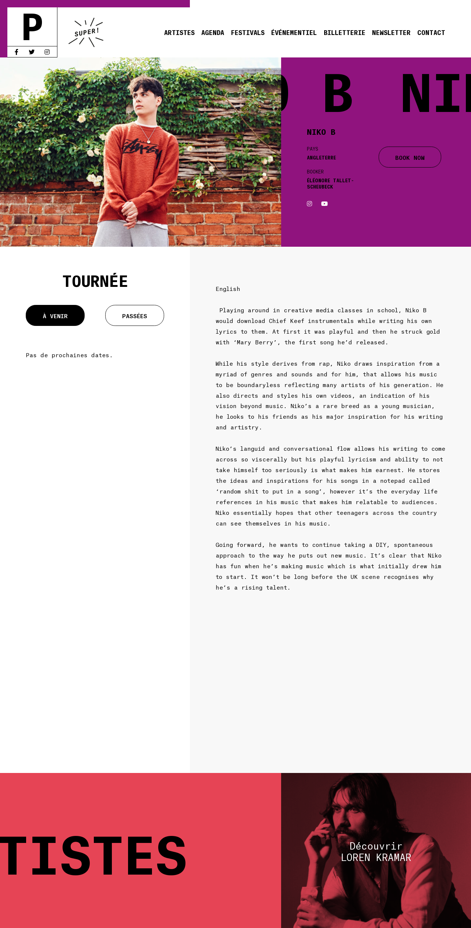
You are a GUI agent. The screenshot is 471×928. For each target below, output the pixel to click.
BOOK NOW (410, 157)
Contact (431, 32)
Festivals (248, 32)
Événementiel (294, 32)
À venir (55, 315)
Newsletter (391, 32)
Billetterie (344, 32)
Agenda (212, 32)
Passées (134, 315)
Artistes (179, 32)
